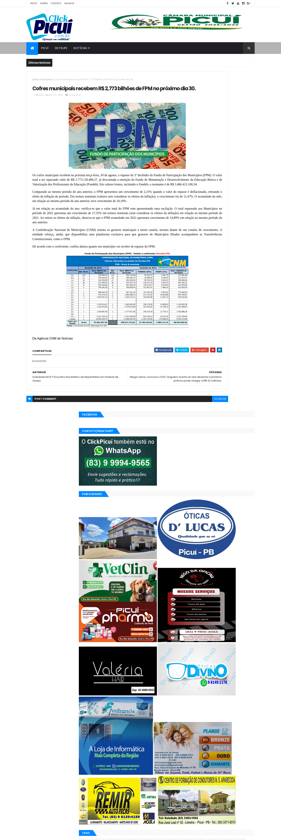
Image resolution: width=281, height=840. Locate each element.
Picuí (45, 48)
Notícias (80, 48)
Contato (56, 3)
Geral (204, 774)
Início (33, 3)
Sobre (44, 3)
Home (35, 79)
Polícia (189, 781)
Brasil (189, 767)
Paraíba (245, 774)
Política (202, 781)
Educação (235, 767)
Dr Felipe (61, 48)
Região (216, 781)
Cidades (202, 767)
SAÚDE (228, 781)
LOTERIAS (218, 774)
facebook (168, 435)
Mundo (232, 774)
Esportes (191, 774)
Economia (46, 79)
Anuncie (69, 3)
